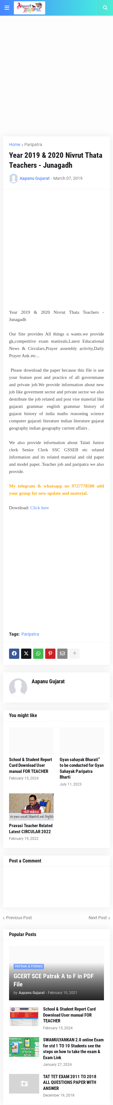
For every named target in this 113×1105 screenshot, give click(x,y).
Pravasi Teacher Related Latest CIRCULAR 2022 (30, 828)
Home (14, 144)
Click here (39, 507)
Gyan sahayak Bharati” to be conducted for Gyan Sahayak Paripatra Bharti (82, 768)
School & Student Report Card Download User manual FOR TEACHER (30, 765)
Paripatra (33, 144)
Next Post (98, 917)
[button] (7, 8)
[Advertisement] (56, 79)
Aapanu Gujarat (48, 681)
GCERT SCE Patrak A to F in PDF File (54, 980)
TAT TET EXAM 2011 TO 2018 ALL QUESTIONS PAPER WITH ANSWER (69, 1082)
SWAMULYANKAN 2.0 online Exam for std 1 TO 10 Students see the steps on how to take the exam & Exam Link (73, 1048)
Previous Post (19, 917)
